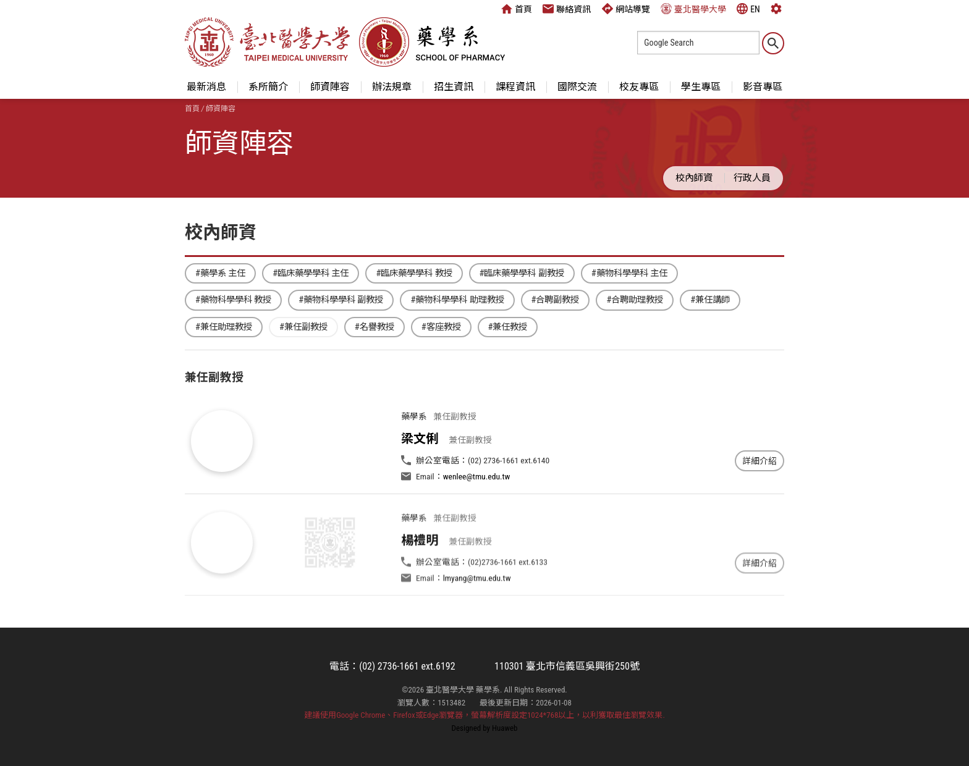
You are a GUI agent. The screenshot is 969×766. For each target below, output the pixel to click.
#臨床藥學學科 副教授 (522, 273)
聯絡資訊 (567, 8)
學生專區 (701, 87)
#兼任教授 (508, 327)
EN (748, 8)
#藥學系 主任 (220, 273)
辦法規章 (392, 87)
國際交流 (577, 87)
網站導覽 (626, 8)
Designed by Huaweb (485, 728)
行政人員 (752, 177)
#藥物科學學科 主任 (629, 273)
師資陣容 (330, 87)
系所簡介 (268, 87)
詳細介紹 (759, 461)
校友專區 (639, 87)
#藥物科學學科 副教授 (340, 300)
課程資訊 (515, 87)
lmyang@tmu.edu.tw (477, 605)
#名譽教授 (374, 327)
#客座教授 (441, 327)
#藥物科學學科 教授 (233, 300)
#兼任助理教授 (223, 327)
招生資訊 (453, 87)
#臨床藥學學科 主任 (311, 273)
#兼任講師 (710, 300)
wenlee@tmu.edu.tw (476, 476)
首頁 (516, 8)
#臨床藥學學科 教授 (414, 273)
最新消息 (206, 87)
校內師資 (694, 177)
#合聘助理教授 (634, 300)
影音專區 (762, 87)
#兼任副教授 (303, 327)
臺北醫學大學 (693, 8)
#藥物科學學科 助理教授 (457, 300)
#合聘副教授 (555, 300)
